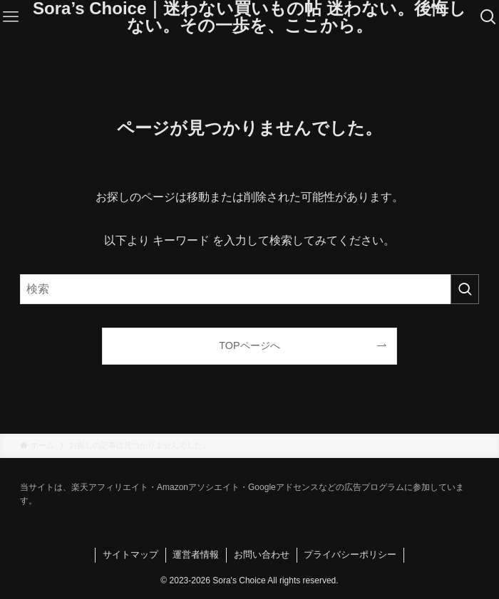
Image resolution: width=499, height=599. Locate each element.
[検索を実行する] (465, 289)
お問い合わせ (261, 554)
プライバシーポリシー (350, 554)
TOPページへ (249, 345)
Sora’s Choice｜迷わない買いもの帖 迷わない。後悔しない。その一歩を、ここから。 (249, 17)
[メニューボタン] (11, 17)
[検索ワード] (249, 289)
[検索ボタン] (488, 17)
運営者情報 (196, 554)
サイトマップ (130, 554)
